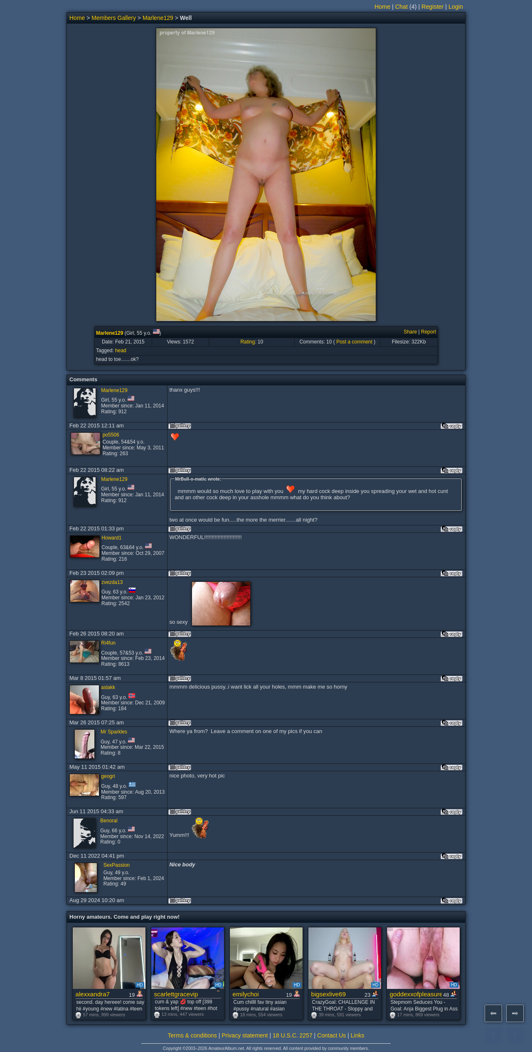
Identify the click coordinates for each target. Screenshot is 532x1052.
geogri (108, 776)
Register (432, 6)
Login (455, 6)
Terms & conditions (192, 1035)
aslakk (108, 687)
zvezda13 (112, 582)
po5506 (111, 435)
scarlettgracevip (176, 994)
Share (410, 332)
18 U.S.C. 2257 (293, 1035)
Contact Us (331, 1035)
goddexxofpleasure (416, 994)
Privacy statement (245, 1035)
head (120, 350)
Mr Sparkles (114, 732)
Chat (401, 6)
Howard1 (111, 538)
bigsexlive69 (328, 994)
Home (382, 6)
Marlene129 (158, 18)
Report (428, 332)
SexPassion (116, 865)
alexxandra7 (93, 994)
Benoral (108, 821)
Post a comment (354, 342)
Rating (247, 342)
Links (358, 1035)
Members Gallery (113, 18)
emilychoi (246, 994)
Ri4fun (108, 643)
